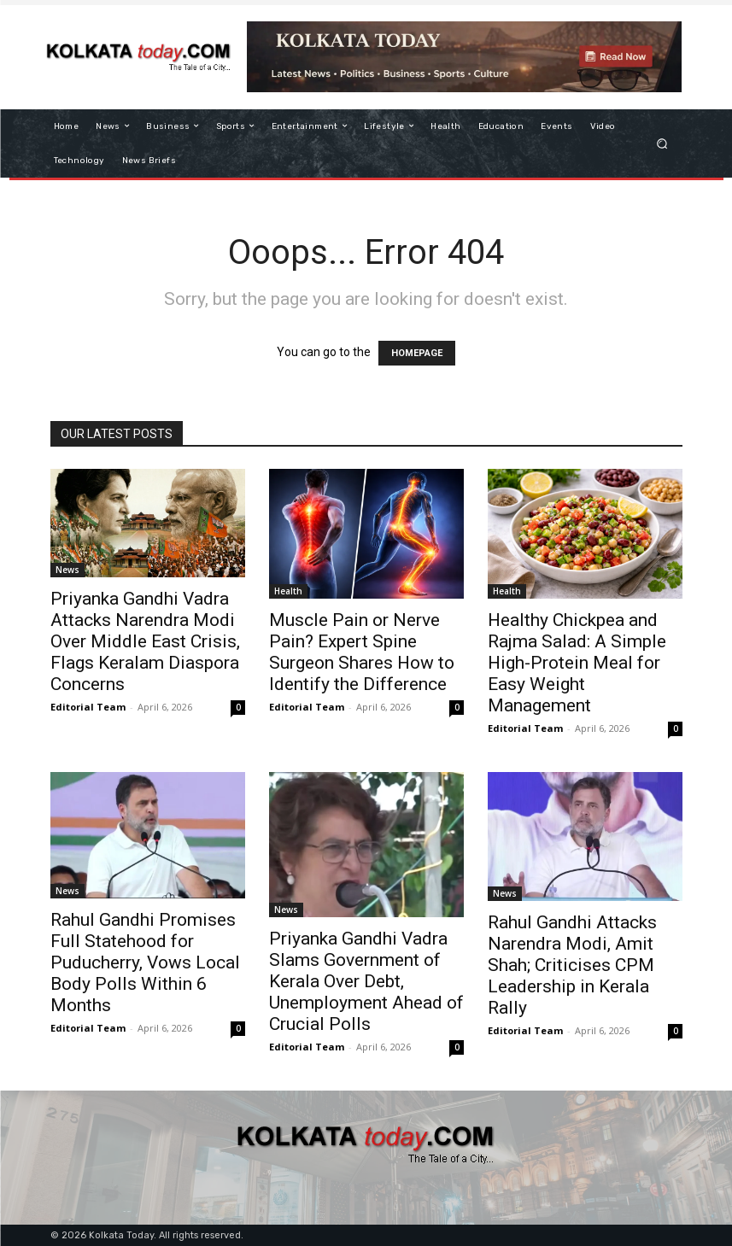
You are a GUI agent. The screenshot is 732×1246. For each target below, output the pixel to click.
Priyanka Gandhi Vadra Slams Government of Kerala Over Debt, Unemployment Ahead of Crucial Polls (366, 981)
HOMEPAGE (416, 353)
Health (288, 591)
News (67, 570)
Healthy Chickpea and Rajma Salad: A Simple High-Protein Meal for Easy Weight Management (577, 663)
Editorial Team (88, 706)
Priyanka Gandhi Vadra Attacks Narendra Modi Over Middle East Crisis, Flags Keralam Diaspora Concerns (145, 641)
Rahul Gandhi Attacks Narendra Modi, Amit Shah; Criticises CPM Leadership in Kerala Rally (572, 965)
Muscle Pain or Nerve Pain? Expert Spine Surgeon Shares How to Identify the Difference (361, 652)
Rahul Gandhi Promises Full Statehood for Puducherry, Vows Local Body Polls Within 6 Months (145, 962)
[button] (661, 143)
